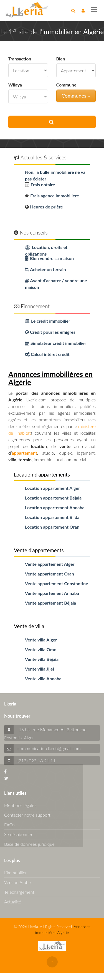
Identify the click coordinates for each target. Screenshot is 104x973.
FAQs (9, 824)
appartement (24, 452)
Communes (76, 96)
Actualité (12, 901)
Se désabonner (18, 834)
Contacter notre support (27, 814)
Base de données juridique (29, 844)
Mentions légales (20, 805)
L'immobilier (15, 872)
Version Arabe (17, 882)
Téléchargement (19, 892)
